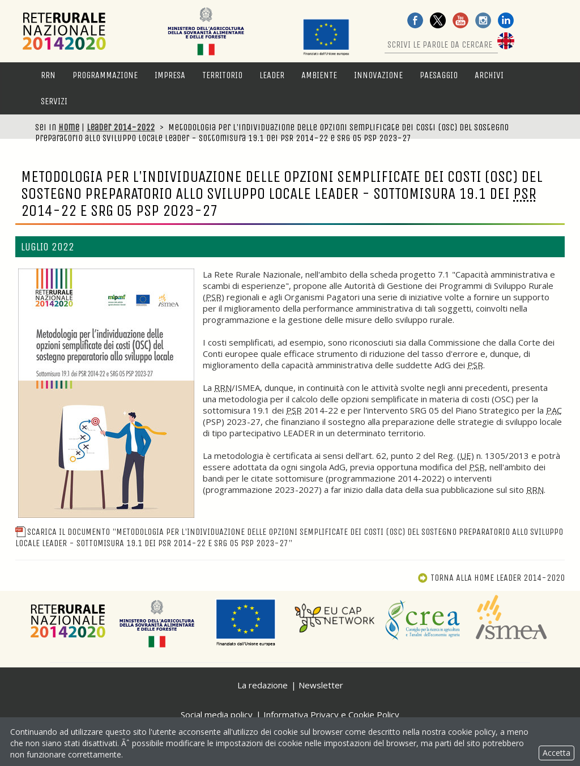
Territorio (222, 75)
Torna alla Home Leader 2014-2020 (491, 577)
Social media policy (217, 714)
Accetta (556, 752)
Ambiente (319, 75)
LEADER (271, 75)
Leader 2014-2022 (121, 127)
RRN (48, 75)
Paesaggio (439, 75)
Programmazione (105, 75)
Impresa (170, 75)
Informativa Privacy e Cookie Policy (331, 714)
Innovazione (378, 75)
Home (68, 127)
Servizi (54, 101)
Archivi (489, 75)
